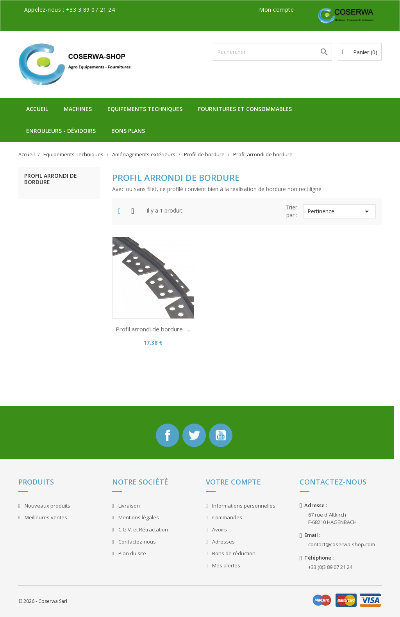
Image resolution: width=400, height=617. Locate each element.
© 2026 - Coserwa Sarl (42, 601)
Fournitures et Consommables (245, 109)
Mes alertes (225, 565)
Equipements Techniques (144, 109)
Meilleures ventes (45, 517)
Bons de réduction (233, 553)
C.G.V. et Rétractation (142, 529)
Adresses (223, 541)
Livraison (128, 505)
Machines (78, 109)
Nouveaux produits (46, 505)
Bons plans (128, 130)
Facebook (167, 435)
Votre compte (233, 481)
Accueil (37, 109)
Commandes (226, 517)
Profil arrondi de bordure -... (153, 329)
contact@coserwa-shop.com (341, 544)
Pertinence (339, 211)
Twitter (194, 435)
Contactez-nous (136, 541)
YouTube (220, 435)
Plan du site (131, 553)
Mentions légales (138, 517)
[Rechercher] (272, 52)
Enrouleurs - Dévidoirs (61, 130)
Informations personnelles (243, 505)
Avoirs (219, 529)
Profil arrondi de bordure (50, 179)
